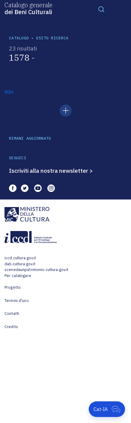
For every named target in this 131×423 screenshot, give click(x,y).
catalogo (19, 38)
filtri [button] (8, 92)
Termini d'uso (16, 300)
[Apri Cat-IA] (107, 409)
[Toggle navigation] (101, 9)
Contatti (11, 313)
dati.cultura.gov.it (19, 263)
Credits (11, 326)
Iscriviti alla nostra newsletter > (51, 170)
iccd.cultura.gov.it (20, 257)
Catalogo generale (28, 8)
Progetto (12, 287)
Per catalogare (17, 275)
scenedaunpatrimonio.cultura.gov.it (36, 269)
